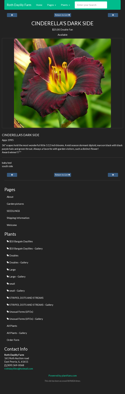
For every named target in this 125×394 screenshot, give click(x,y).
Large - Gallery (16, 276)
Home (39, 4)
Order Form (13, 339)
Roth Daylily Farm (19, 5)
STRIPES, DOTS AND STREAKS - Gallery (30, 304)
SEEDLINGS (13, 210)
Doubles (12, 255)
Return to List (62, 15)
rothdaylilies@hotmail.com (18, 368)
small (11, 283)
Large (11, 269)
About (10, 196)
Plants (65, 4)
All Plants (12, 325)
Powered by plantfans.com (62, 375)
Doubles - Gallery (17, 262)
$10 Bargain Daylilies (20, 241)
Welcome (12, 224)
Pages (51, 4)
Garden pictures (15, 203)
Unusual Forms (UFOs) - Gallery (25, 318)
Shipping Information (18, 217)
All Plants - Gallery (17, 332)
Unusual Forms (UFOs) (20, 311)
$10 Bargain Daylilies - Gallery (25, 248)
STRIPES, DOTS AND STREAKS (25, 297)
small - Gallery (16, 290)
